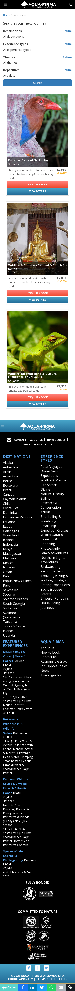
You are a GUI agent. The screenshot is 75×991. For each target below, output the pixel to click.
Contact (20, 440)
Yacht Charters (52, 571)
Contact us (49, 657)
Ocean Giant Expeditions (50, 473)
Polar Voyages (51, 466)
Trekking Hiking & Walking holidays (54, 578)
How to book (43, 444)
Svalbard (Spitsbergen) (13, 615)
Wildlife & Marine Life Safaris (53, 482)
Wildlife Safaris (52, 535)
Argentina (10, 476)
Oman (7, 572)
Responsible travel (54, 661)
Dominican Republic (18, 517)
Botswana (10, 485)
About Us (36, 440)
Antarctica (10, 467)
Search (37, 83)
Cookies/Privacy (20, 979)
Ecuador (9, 522)
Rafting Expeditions (55, 585)
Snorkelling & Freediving (51, 518)
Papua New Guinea (17, 581)
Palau (7, 576)
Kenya (7, 549)
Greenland (11, 535)
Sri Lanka (10, 608)
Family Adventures (54, 553)
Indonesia (10, 544)
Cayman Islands (14, 499)
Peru (6, 585)
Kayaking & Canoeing (49, 541)
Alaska (8, 462)
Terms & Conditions (51, 979)
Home (6, 14)
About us (47, 648)
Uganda (9, 635)
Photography (51, 548)
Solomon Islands (15, 599)
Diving (45, 489)
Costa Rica (10, 508)
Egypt (7, 526)
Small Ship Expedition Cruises (54, 528)
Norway (9, 567)
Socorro (9, 594)
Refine (67, 30)
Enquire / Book (37, 184)
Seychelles (10, 590)
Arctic (7, 472)
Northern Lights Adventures (53, 559)
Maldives (9, 558)
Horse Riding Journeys (50, 605)
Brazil (7, 490)
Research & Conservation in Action (52, 507)
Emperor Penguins (55, 598)
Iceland (8, 540)
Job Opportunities (54, 666)
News (26, 444)
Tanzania (10, 621)
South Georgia (14, 603)
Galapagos (11, 531)
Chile (6, 503)
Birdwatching (50, 566)
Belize (7, 481)
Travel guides (51, 675)
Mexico (8, 563)
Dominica (10, 512)
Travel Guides (56, 440)
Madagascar (12, 553)
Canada (8, 494)
